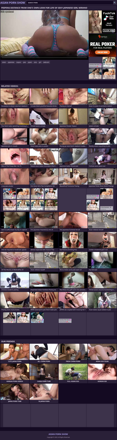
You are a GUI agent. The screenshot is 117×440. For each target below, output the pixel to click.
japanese (11, 62)
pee (24, 62)
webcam (46, 62)
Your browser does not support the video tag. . (44, 35)
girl (40, 62)
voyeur (18, 62)
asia (35, 62)
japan (30, 62)
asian (4, 62)
